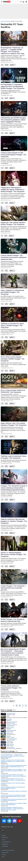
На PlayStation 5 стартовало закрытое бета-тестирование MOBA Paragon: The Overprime (12, 86)
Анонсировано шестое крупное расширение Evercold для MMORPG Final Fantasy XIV (14, 800)
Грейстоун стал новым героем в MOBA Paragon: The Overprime (13, 223)
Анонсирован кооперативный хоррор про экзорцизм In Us (14, 792)
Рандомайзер (5, 846)
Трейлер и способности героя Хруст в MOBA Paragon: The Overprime (12, 325)
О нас (3, 856)
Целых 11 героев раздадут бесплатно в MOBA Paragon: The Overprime (13, 554)
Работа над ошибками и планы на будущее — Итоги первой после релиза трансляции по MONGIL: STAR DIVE (13, 771)
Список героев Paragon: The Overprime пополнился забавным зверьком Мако (13, 257)
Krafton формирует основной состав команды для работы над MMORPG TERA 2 (13, 787)
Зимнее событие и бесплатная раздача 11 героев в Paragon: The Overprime (14, 521)
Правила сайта (5, 852)
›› (25, 705)
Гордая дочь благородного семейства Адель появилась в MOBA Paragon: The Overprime (12, 189)
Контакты (4, 854)
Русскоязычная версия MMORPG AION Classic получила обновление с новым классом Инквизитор (13, 775)
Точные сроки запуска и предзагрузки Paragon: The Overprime (11, 688)
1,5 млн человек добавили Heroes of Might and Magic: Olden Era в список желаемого (14, 804)
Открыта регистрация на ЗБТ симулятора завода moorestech (13, 783)
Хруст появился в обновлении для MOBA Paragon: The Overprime (12, 292)
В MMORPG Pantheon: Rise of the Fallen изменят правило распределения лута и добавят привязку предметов (13, 761)
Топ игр (3, 839)
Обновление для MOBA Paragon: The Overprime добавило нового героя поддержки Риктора (13, 120)
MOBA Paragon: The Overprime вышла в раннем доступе (12, 620)
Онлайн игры (5, 837)
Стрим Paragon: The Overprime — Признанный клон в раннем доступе (14, 588)
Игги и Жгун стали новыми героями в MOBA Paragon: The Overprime (12, 359)
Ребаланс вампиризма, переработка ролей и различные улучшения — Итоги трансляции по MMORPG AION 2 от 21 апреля (12, 809)
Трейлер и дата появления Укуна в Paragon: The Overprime (13, 457)
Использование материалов (8, 850)
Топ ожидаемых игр (6, 841)
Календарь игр (5, 844)
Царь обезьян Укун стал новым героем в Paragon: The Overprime (13, 424)
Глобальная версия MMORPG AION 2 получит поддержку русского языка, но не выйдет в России (13, 779)
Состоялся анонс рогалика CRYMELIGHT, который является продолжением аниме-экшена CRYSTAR (13, 796)
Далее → (12, 64)
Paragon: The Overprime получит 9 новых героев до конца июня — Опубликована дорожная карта (14, 488)
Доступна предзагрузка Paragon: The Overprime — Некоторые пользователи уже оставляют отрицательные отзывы (13, 652)
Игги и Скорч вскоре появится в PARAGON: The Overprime (13, 391)
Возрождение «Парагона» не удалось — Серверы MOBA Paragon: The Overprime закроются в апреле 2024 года (12, 50)
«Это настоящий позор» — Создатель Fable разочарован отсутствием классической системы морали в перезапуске (13, 756)
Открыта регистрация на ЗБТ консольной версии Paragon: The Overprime (13, 155)
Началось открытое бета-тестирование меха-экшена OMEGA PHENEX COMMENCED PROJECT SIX (13, 766)
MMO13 (3, 835)
